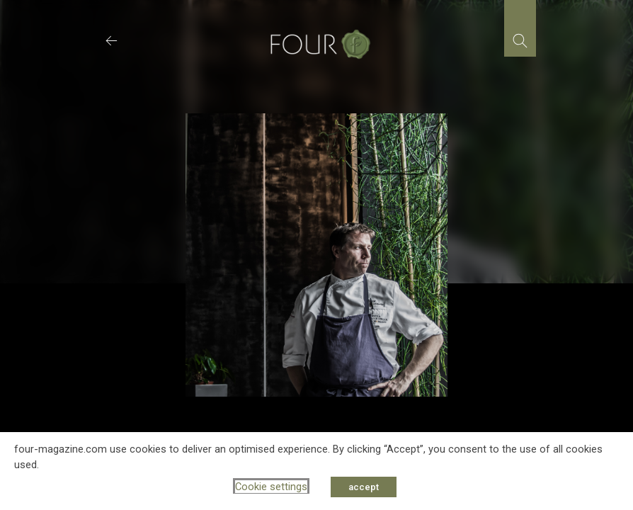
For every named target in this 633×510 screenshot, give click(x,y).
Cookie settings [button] (271, 486)
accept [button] (363, 487)
